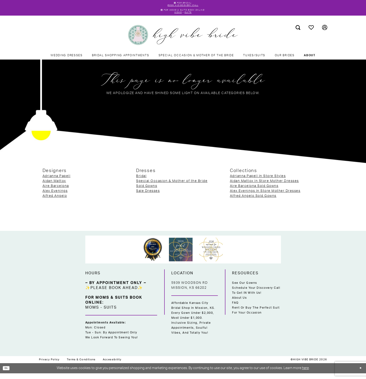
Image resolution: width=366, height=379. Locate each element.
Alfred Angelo (55, 201)
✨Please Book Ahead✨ (114, 294)
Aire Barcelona (56, 192)
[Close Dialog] (359, 374)
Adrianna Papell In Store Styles (258, 182)
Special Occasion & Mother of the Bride (171, 187)
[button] (324, 33)
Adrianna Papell (57, 182)
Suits (190, 17)
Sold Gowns (146, 192)
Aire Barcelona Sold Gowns (254, 192)
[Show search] (297, 33)
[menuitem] (297, 33)
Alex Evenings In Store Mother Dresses (265, 196)
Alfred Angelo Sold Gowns (253, 201)
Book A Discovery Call (183, 7)
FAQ (235, 308)
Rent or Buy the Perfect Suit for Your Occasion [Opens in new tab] (256, 316)
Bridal (141, 182)
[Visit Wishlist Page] (311, 33)
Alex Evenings (55, 196)
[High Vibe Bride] (183, 41)
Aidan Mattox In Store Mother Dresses (264, 187)
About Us (239, 303)
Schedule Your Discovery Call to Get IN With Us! (256, 296)
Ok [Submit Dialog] (8, 373)
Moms (175, 17)
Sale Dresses (148, 196)
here (305, 374)
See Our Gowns (244, 288)
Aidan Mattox (54, 187)
